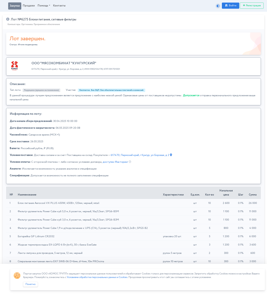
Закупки (15, 6)
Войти (230, 5)
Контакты (59, 6)
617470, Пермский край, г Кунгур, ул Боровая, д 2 (141, 155)
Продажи (29, 6)
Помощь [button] (42, 6)
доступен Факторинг (115, 162)
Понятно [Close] (30, 284)
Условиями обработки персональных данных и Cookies (97, 277)
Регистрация (252, 5)
